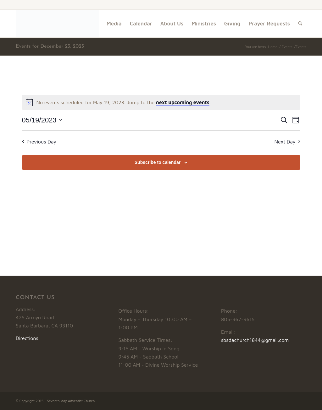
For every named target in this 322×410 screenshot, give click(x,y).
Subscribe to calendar (157, 162)
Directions (27, 338)
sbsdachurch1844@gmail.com (255, 340)
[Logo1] (57, 23)
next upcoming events (182, 102)
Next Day (287, 141)
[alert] (161, 102)
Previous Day (39, 141)
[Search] (300, 23)
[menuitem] (114, 23)
